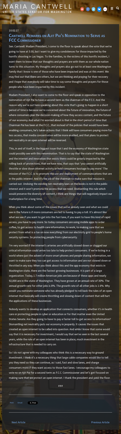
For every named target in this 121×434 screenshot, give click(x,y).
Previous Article (100, 422)
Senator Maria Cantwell (37, 8)
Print (12, 402)
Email (20, 402)
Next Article (18, 422)
